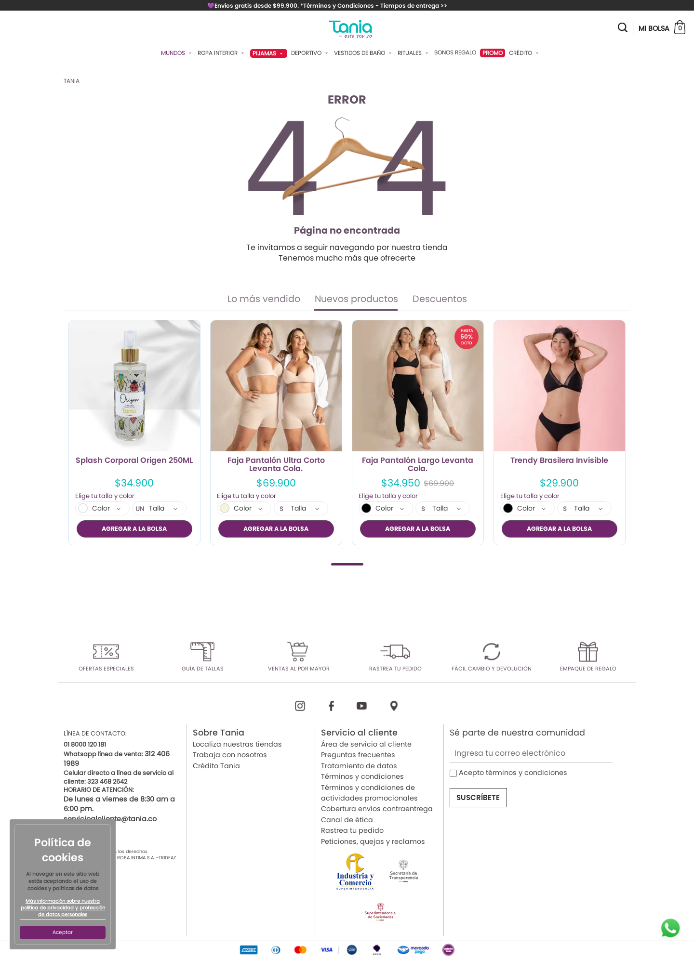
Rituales (414, 53)
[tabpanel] (134, 432)
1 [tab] (347, 564)
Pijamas (269, 53)
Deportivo (310, 53)
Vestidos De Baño (364, 53)
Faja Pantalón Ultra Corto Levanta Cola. (276, 464)
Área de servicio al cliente (366, 744)
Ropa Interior (222, 53)
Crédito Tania (216, 765)
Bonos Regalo (455, 52)
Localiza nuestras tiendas (237, 744)
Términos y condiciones (362, 776)
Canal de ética (347, 819)
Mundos (177, 53)
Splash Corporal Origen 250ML (134, 461)
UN (140, 509)
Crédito (525, 53)
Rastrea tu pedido (352, 830)
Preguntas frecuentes (358, 755)
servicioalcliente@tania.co (110, 818)
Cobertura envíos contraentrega (377, 809)
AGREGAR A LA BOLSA (134, 529)
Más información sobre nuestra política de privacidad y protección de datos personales (63, 908)
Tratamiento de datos (359, 765)
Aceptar (63, 932)
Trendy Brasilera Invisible (559, 461)
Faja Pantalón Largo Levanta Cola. (417, 464)
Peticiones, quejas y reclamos (373, 841)
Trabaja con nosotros (230, 755)
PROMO (492, 53)
